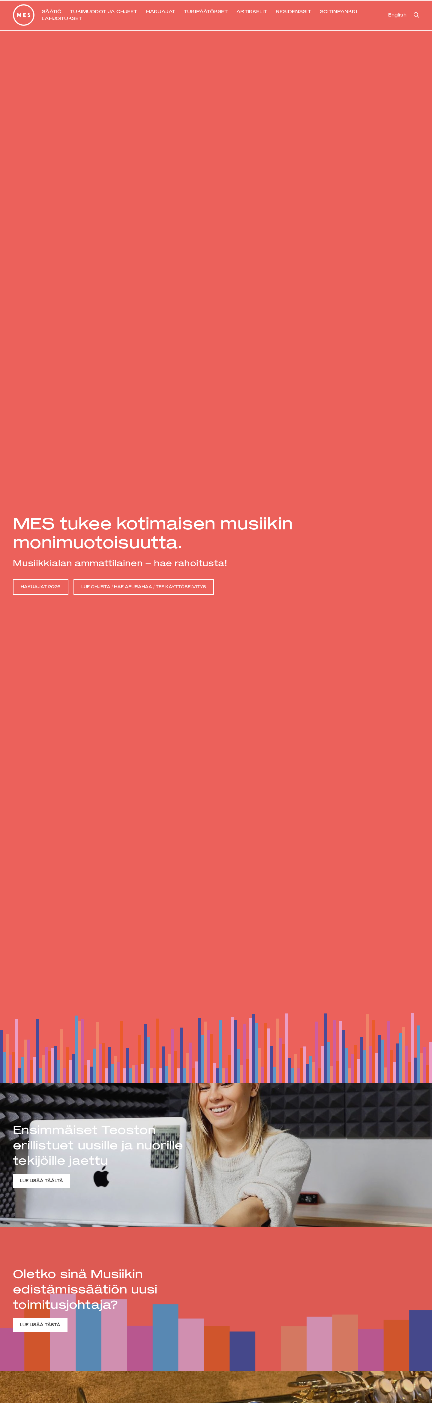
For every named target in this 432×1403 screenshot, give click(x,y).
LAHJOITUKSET (62, 18)
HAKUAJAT (160, 11)
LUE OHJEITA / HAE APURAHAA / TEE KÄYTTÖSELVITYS (143, 586)
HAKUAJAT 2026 (41, 586)
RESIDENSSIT (293, 11)
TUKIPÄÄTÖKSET (206, 11)
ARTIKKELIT (251, 11)
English (397, 14)
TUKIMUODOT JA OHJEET (103, 11)
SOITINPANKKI (338, 11)
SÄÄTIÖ (51, 11)
